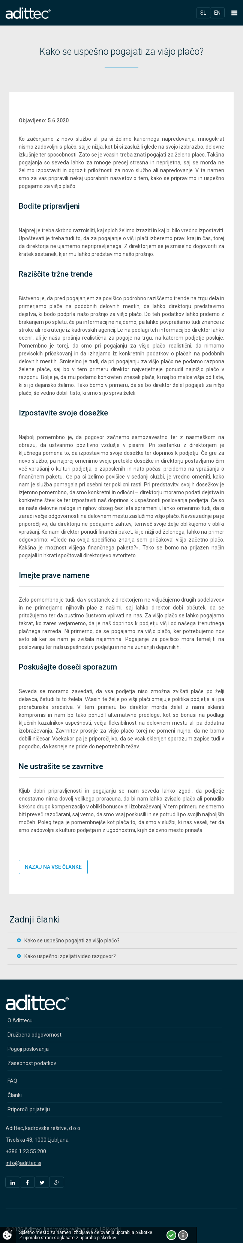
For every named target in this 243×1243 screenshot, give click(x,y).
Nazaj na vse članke (53, 867)
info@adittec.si (23, 1163)
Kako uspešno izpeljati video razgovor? (70, 956)
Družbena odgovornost (35, 1035)
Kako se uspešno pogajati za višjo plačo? (72, 941)
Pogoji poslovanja (28, 1049)
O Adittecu (20, 1020)
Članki (15, 1095)
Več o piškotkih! (183, 1235)
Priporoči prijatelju (29, 1109)
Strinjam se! (171, 1235)
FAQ (12, 1081)
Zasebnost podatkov (32, 1063)
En (217, 13)
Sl (203, 13)
